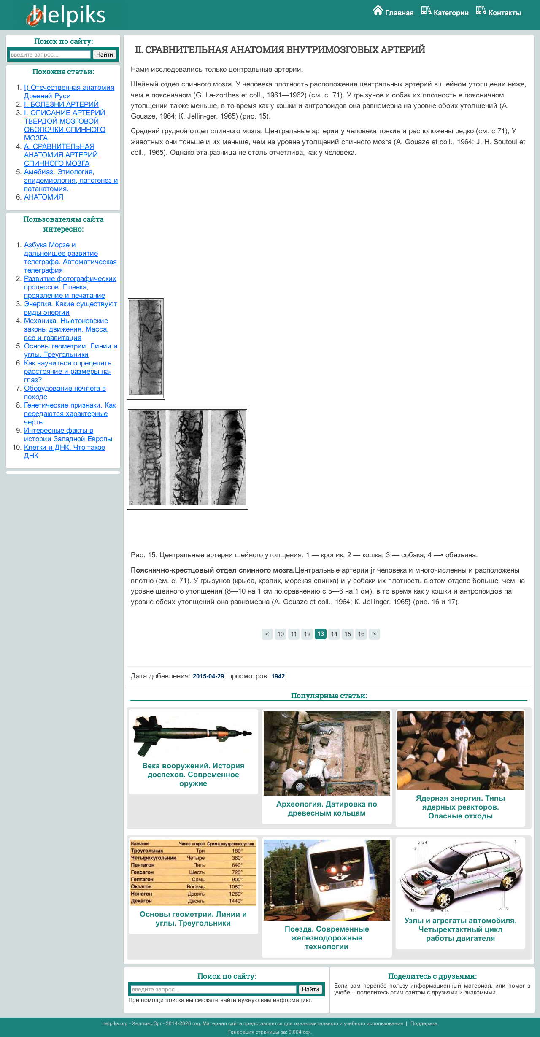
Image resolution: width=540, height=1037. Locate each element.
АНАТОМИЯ (43, 197)
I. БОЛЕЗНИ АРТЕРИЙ (61, 104)
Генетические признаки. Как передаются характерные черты (70, 413)
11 (294, 633)
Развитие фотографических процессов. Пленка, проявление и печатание (70, 287)
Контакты (505, 13)
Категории (451, 13)
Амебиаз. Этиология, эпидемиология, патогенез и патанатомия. (71, 180)
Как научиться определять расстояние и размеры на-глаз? (67, 371)
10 (280, 633)
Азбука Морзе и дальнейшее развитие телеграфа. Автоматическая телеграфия (70, 257)
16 (361, 633)
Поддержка (423, 1023)
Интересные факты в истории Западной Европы (68, 435)
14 (334, 633)
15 (347, 633)
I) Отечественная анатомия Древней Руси (69, 92)
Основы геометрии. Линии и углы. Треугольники (71, 350)
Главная (399, 13)
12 (307, 633)
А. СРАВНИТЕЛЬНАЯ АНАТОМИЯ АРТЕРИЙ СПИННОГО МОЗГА (61, 155)
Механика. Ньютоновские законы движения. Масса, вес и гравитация (66, 329)
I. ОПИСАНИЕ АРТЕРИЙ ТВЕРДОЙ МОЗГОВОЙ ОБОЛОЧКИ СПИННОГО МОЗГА (64, 125)
